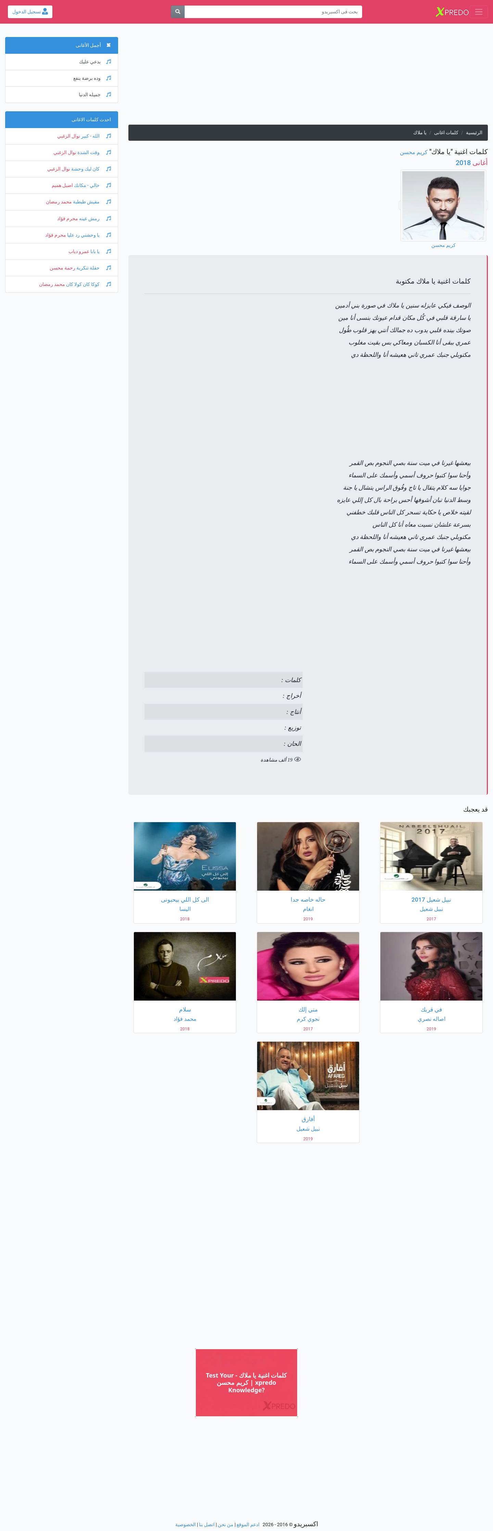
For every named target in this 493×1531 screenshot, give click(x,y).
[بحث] (178, 11)
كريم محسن (414, 152)
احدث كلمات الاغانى (91, 120)
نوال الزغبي (68, 136)
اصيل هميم (62, 185)
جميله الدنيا (95, 95)
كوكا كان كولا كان (88, 284)
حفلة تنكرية (93, 268)
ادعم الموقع (248, 1525)
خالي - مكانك (92, 185)
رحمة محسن (62, 268)
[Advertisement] (308, 77)
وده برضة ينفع (92, 78)
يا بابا (100, 251)
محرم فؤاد (67, 219)
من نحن (225, 1525)
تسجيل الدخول (30, 12)
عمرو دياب (78, 251)
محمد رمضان (59, 202)
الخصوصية (185, 1525)
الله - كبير (95, 136)
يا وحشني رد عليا (88, 235)
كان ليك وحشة (90, 169)
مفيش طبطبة (91, 202)
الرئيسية (474, 133)
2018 (472, 163)
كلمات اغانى (446, 133)
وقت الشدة (93, 152)
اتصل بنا (207, 1525)
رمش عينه (94, 219)
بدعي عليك (95, 62)
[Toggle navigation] (479, 11)
